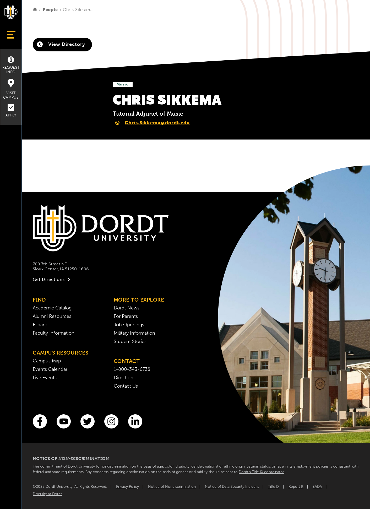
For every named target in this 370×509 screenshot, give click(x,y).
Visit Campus (11, 89)
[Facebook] (40, 421)
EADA (317, 486)
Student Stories (130, 341)
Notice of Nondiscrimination (172, 486)
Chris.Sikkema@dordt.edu (157, 123)
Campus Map (47, 361)
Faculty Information (53, 333)
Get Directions (52, 279)
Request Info (11, 65)
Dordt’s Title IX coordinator (261, 472)
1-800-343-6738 (132, 369)
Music (123, 84)
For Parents (126, 316)
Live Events (45, 378)
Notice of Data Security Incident (232, 486)
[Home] (35, 9)
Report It (296, 486)
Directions (124, 378)
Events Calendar (50, 369)
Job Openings (129, 325)
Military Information (134, 333)
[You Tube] (64, 421)
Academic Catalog (52, 308)
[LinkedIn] (135, 421)
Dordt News (126, 308)
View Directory (61, 44)
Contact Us (126, 386)
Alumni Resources (52, 316)
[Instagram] (111, 421)
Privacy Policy (127, 486)
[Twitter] (87, 421)
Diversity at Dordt (47, 494)
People (50, 9)
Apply (11, 110)
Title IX (273, 486)
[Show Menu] (11, 34)
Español (41, 325)
